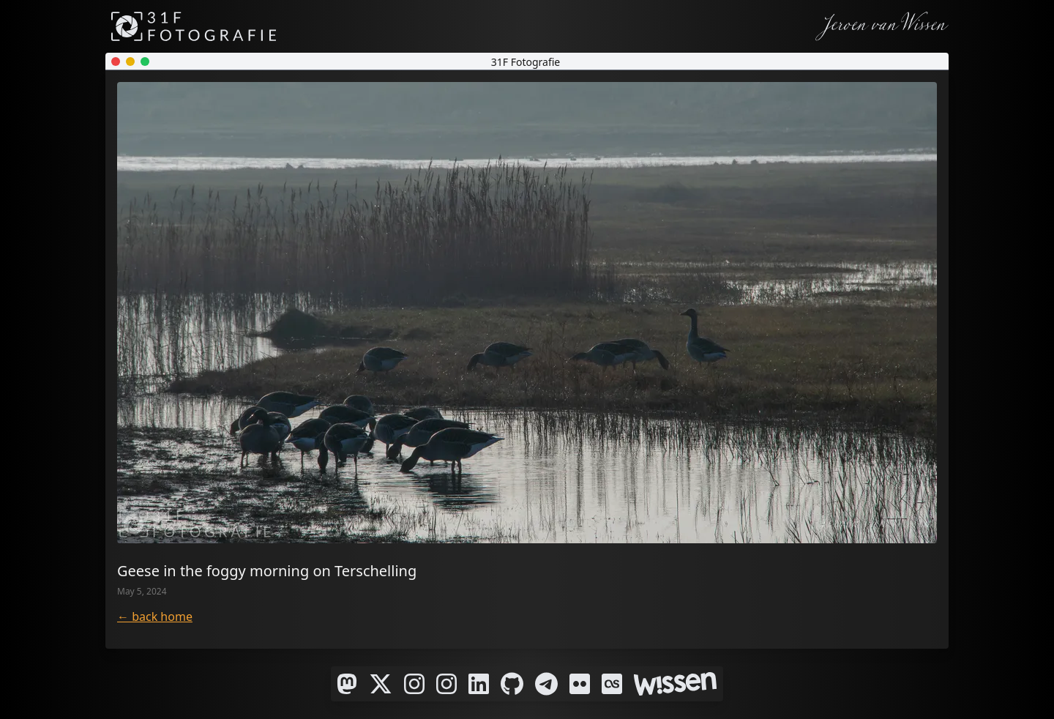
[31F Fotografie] (193, 26)
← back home (155, 616)
